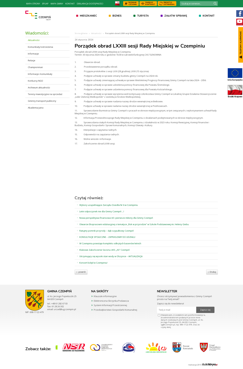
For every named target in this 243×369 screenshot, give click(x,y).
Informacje (33, 53)
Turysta (143, 15)
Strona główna (81, 33)
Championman (35, 67)
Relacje (31, 60)
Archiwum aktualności (39, 87)
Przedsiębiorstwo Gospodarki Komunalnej (115, 309)
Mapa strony (33, 3)
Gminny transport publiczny (42, 100)
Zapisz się (205, 309)
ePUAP (45, 3)
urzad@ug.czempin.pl (65, 309)
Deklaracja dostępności (90, 3)
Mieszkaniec (88, 15)
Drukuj (212, 271)
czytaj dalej (166, 327)
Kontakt (70, 3)
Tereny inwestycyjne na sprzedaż (45, 94)
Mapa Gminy (57, 3)
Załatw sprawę (175, 15)
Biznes (117, 15)
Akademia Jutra (35, 107)
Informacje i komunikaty (40, 73)
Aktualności (34, 40)
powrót (81, 271)
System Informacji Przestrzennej (110, 305)
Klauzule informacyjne (105, 296)
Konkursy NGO (35, 80)
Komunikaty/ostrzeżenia (40, 46)
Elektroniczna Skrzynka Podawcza (111, 300)
